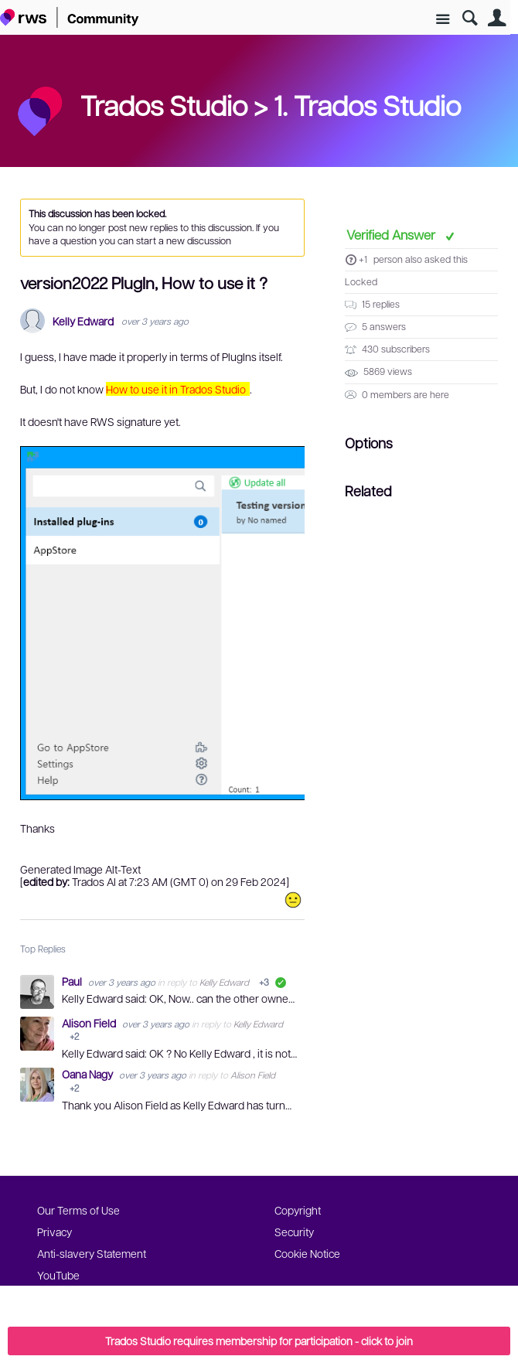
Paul (73, 981)
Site (442, 19)
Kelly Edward (83, 321)
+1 (363, 259)
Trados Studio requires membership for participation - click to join (259, 1341)
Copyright (297, 1210)
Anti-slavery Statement (91, 1253)
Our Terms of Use (78, 1210)
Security (294, 1232)
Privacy (54, 1232)
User (496, 18)
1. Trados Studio (367, 104)
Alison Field (90, 1023)
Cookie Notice (307, 1253)
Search (469, 18)
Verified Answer (392, 234)
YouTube (58, 1275)
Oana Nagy (88, 1074)
